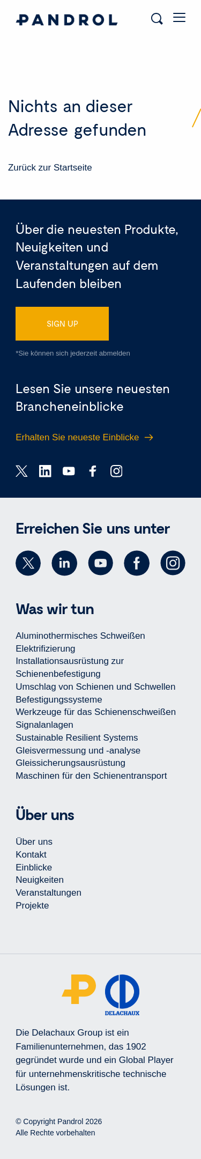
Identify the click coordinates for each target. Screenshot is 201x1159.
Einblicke (34, 867)
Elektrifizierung (45, 649)
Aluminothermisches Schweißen (80, 636)
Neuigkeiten (40, 880)
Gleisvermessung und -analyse (78, 750)
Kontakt (31, 855)
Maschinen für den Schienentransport (91, 776)
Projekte (32, 905)
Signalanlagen (44, 725)
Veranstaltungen (48, 893)
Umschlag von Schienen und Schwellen (95, 687)
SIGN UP (62, 323)
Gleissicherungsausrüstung (70, 763)
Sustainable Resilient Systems (77, 738)
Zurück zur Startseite (50, 168)
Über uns (34, 842)
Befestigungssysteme (59, 700)
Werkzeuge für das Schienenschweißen (96, 712)
